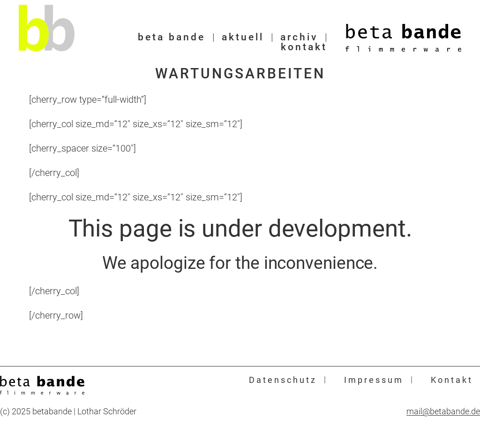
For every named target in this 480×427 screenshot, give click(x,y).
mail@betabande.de (443, 411)
